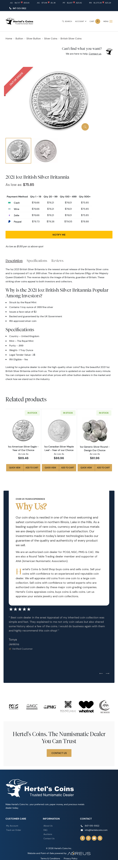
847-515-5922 (19, 8)
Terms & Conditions (50, 858)
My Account (12, 825)
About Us (48, 825)
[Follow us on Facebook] (82, 838)
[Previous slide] (101, 673)
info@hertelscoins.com (96, 830)
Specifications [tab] (37, 261)
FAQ (45, 830)
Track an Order (13, 830)
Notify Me (59, 234)
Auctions (47, 834)
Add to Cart (32, 467)
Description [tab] (14, 261)
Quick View (14, 467)
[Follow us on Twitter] (100, 838)
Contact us (95, 53)
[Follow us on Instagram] (88, 838)
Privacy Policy (70, 858)
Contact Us (59, 753)
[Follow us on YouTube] (94, 838)
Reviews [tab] (57, 261)
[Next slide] (107, 673)
